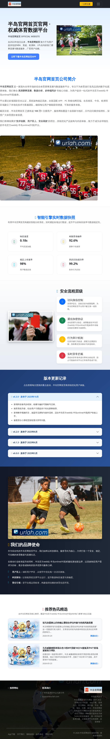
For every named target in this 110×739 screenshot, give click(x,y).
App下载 (11, 734)
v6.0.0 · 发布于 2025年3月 (24, 453)
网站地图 (49, 734)
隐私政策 (30, 734)
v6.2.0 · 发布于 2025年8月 (24, 431)
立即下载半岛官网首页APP (23, 56)
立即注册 (86, 4)
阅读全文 (94, 636)
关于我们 (20, 734)
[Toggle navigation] (98, 4)
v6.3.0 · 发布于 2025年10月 (25, 396)
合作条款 (39, 734)
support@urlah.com (50, 696)
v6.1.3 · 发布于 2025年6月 (24, 442)
